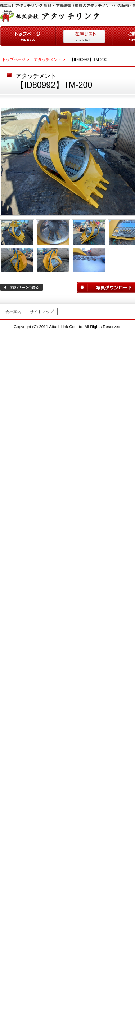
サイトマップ (42, 311)
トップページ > (15, 59)
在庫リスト (84, 36)
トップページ (28, 36)
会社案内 (13, 311)
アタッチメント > (49, 59)
